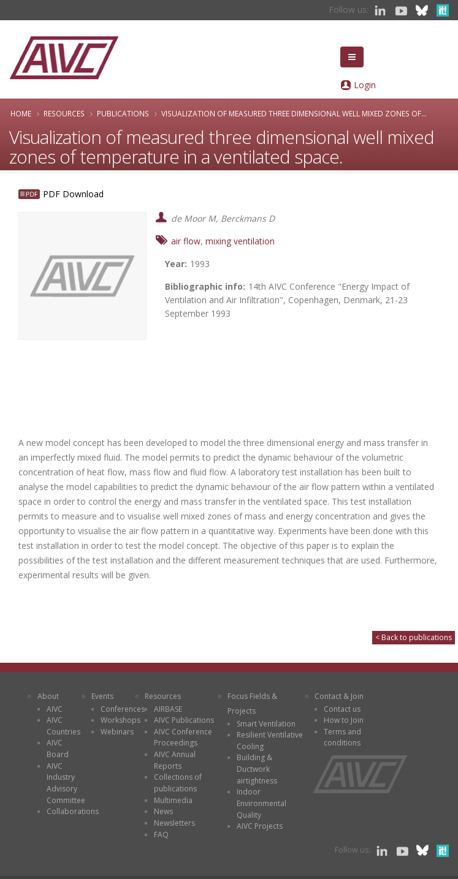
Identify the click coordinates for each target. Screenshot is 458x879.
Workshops (120, 720)
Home (20, 113)
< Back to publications (413, 637)
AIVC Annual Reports (175, 760)
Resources (64, 113)
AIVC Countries (63, 726)
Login (365, 85)
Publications (123, 113)
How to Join (344, 720)
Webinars (117, 731)
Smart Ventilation (266, 724)
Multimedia (173, 800)
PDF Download (73, 194)
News (163, 811)
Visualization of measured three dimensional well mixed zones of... (294, 113)
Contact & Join (339, 696)
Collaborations (73, 811)
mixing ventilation (240, 241)
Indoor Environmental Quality (261, 803)
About (48, 696)
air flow (185, 241)
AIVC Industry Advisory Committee (66, 783)
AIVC (55, 709)
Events (102, 696)
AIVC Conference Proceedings (183, 737)
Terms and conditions (342, 737)
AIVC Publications (184, 720)
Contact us (342, 709)
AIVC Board (58, 749)
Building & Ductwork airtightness (257, 768)
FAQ (161, 834)
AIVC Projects (260, 826)
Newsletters (174, 823)
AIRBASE (168, 709)
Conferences (123, 709)
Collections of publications (178, 783)
